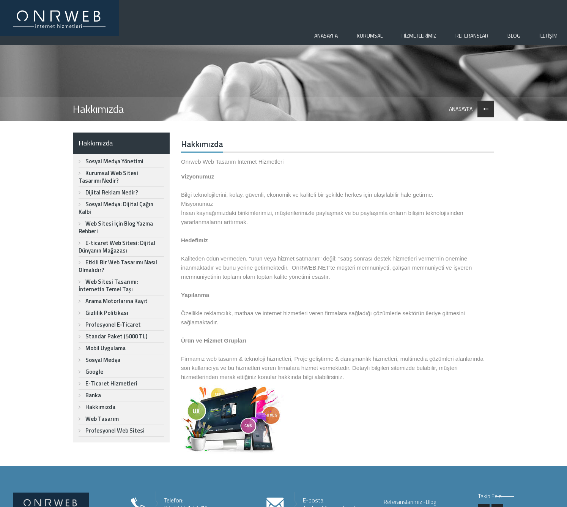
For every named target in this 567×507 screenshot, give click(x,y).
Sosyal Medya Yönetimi (111, 161)
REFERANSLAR (471, 35)
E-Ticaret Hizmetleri (108, 383)
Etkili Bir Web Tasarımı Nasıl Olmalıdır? (118, 266)
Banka (90, 395)
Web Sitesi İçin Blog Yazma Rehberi (116, 227)
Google (91, 371)
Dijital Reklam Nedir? (108, 192)
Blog (431, 502)
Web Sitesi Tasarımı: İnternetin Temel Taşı (108, 285)
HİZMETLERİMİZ (419, 35)
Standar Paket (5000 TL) (113, 336)
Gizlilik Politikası (103, 312)
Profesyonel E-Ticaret (110, 324)
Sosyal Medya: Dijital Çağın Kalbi (116, 208)
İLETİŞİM (548, 35)
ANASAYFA (326, 35)
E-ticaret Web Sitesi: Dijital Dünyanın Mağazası (117, 246)
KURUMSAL (370, 35)
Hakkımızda (97, 407)
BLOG (513, 35)
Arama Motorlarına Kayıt (113, 301)
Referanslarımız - (405, 502)
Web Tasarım (99, 418)
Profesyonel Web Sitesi (112, 430)
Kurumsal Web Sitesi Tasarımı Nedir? (108, 177)
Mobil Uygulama (102, 348)
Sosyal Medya (99, 359)
